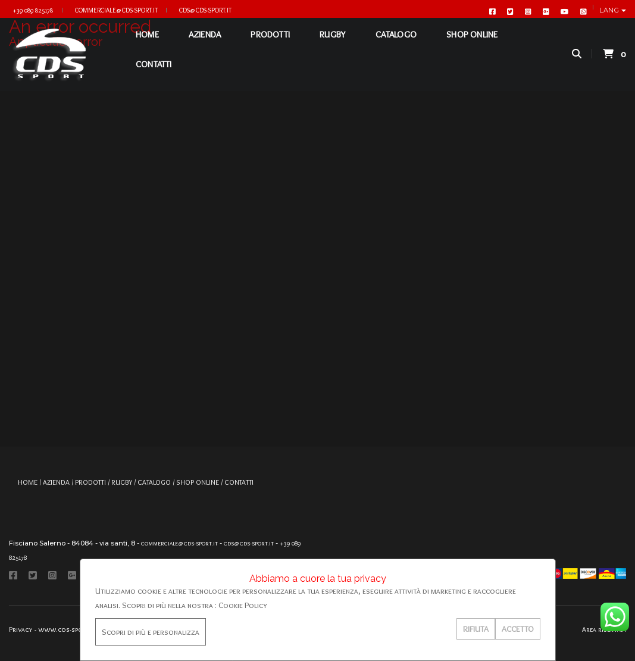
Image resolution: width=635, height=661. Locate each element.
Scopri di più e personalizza (150, 631)
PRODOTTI (270, 44)
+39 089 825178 (32, 10)
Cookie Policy (242, 605)
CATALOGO (396, 44)
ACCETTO (518, 628)
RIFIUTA (476, 628)
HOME (147, 44)
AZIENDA (205, 44)
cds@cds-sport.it (205, 10)
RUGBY (333, 44)
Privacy (21, 629)
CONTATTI (154, 74)
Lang (610, 10)
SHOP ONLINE (472, 44)
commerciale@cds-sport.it (116, 10)
